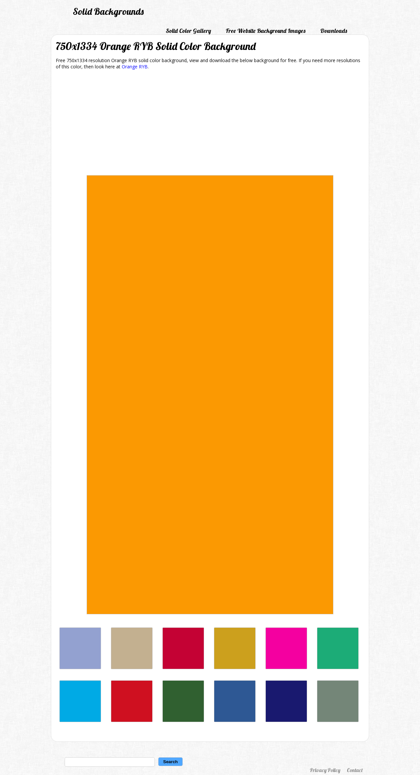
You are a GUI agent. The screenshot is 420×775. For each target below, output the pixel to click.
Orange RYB (135, 66)
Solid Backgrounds (108, 11)
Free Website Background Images (265, 31)
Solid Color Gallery (188, 31)
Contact (355, 770)
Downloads (333, 31)
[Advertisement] (210, 124)
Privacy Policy (325, 770)
